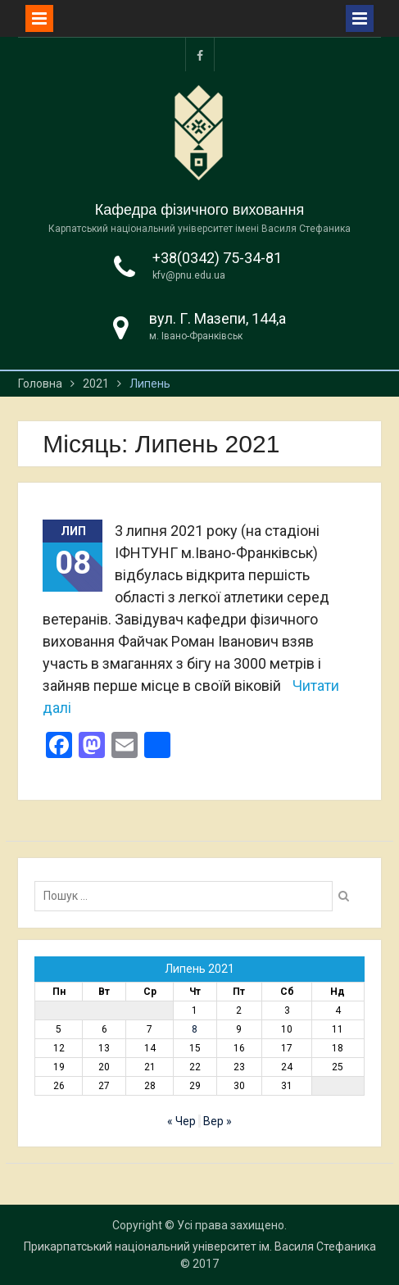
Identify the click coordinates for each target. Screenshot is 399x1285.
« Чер (181, 1121)
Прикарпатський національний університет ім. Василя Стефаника (200, 1246)
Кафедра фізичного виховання (200, 210)
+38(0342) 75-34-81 (217, 257)
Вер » (217, 1121)
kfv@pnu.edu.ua (188, 275)
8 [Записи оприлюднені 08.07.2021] (194, 1029)
